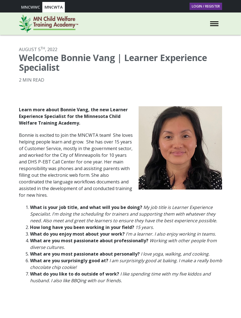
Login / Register (206, 6)
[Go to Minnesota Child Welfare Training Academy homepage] (48, 24)
